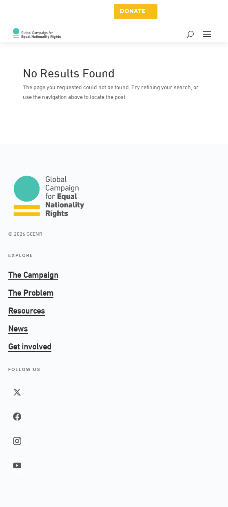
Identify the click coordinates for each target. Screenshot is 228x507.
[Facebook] (17, 417)
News (18, 328)
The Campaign (33, 274)
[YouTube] (17, 465)
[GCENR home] (49, 196)
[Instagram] (17, 441)
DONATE (132, 11)
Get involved (29, 345)
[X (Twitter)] (17, 392)
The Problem (30, 292)
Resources (26, 310)
